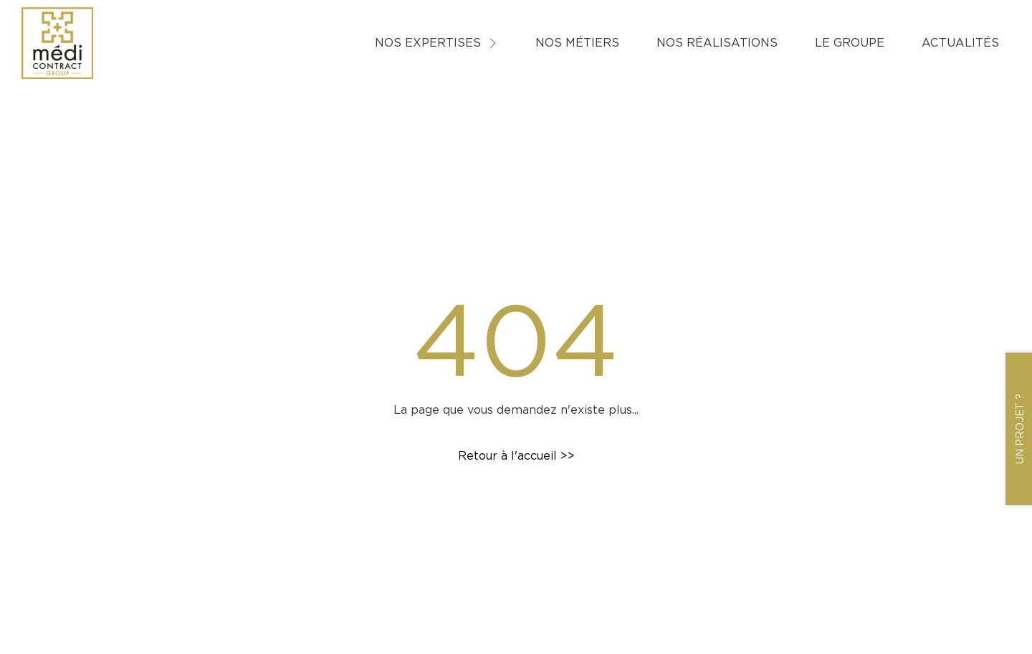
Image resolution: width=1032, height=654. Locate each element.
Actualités (960, 42)
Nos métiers (577, 42)
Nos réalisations (717, 42)
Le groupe (849, 42)
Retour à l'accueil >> (516, 456)
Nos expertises (436, 42)
